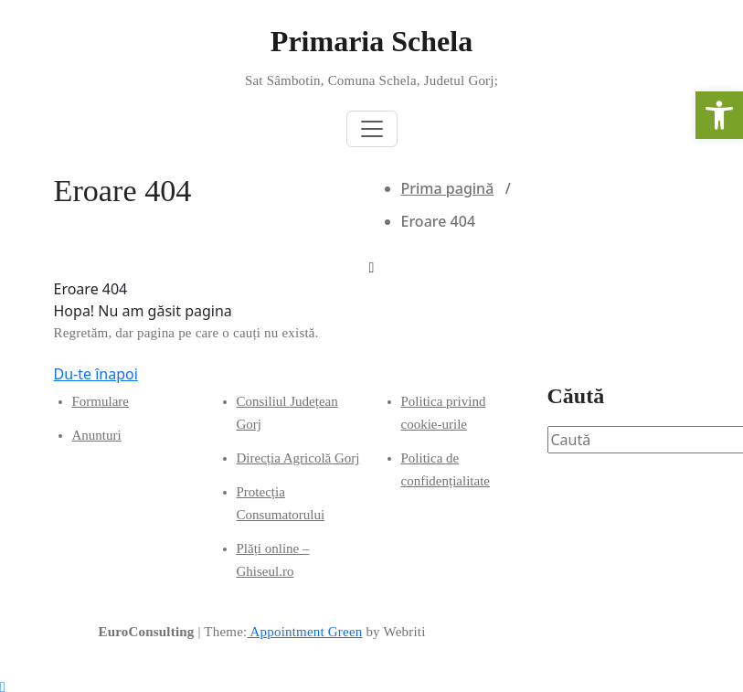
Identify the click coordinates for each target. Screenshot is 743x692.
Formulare (100, 401)
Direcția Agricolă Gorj (298, 458)
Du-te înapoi (96, 374)
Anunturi (97, 435)
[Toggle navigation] (372, 129)
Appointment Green (304, 631)
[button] (719, 115)
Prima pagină (447, 188)
